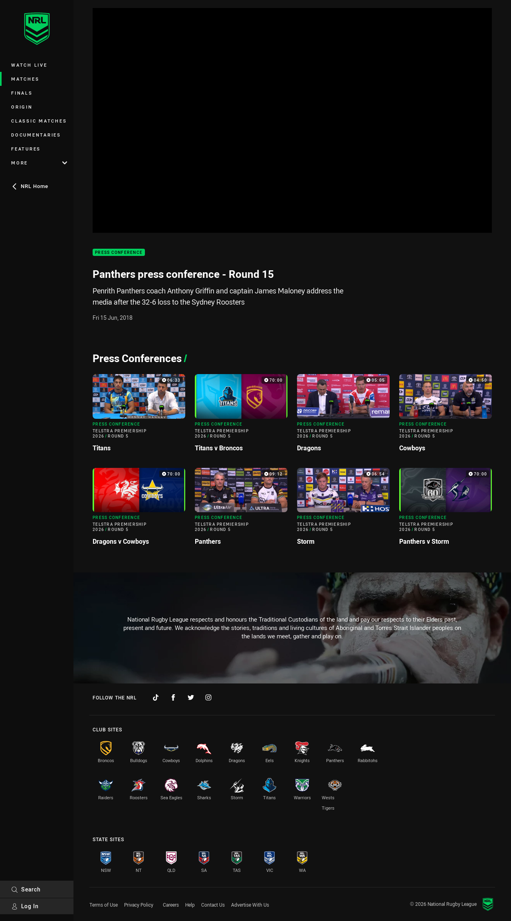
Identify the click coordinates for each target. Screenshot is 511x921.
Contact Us (213, 904)
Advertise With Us (250, 904)
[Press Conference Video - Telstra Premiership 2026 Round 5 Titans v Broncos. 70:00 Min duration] (241, 416)
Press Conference (119, 252)
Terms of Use (103, 904)
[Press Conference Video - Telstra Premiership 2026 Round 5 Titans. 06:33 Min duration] (139, 416)
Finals (22, 93)
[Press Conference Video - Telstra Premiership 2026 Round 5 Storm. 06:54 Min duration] (343, 510)
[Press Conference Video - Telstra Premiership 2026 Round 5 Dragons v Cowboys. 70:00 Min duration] (139, 510)
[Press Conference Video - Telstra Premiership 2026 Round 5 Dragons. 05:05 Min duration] (343, 416)
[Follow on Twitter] (191, 697)
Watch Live (29, 65)
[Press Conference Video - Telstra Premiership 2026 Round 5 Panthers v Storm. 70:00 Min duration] (445, 510)
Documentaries (36, 135)
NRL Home (29, 186)
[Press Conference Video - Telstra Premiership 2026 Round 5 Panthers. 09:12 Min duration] (241, 510)
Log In (25, 906)
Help (190, 904)
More (39, 163)
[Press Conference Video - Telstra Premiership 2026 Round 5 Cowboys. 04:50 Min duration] (445, 416)
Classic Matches (39, 121)
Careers (171, 904)
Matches (25, 79)
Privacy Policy (138, 904)
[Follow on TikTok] (156, 697)
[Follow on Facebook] (173, 697)
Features (26, 149)
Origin (22, 107)
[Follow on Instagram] (208, 697)
